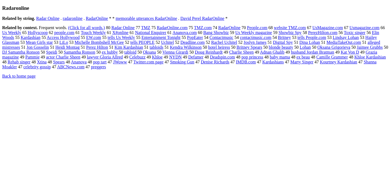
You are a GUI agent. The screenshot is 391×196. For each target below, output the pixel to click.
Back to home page (19, 76)
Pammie (32, 57)
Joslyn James (255, 42)
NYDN (175, 57)
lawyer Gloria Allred (105, 57)
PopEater (195, 37)
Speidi (51, 52)
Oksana (149, 52)
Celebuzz (137, 57)
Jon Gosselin (38, 47)
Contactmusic (221, 37)
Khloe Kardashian (370, 57)
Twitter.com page (148, 62)
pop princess (252, 57)
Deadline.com (192, 42)
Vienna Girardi (175, 52)
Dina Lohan (309, 42)
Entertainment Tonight (161, 37)
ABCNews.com (70, 67)
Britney (284, 37)
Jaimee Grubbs (370, 47)
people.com (64, 32)
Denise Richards (215, 62)
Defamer (195, 57)
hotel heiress (219, 47)
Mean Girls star (39, 42)
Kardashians (273, 62)
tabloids (156, 47)
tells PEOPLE (142, 42)
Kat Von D (350, 52)
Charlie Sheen (241, 52)
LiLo (63, 42)
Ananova (79, 62)
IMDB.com (246, 62)
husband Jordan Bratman (312, 52)
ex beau (303, 57)
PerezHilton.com (323, 32)
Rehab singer (19, 62)
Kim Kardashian (129, 47)
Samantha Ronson (79, 52)
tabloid (130, 52)
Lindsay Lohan (346, 37)
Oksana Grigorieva (333, 47)
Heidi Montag (67, 47)
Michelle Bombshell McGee (99, 42)
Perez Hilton (97, 47)
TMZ (145, 27)
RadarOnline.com (172, 27)
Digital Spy (283, 42)
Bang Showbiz (216, 32)
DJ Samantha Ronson (21, 52)
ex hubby (110, 52)
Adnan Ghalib (272, 52)
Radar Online (47, 18)
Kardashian (30, 37)
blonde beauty (281, 47)
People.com (257, 27)
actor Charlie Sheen (63, 57)
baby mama (280, 57)
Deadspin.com (222, 57)
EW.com (93, 37)
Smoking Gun (182, 62)
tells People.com (311, 37)
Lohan (305, 47)
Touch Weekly (93, 32)
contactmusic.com (255, 37)
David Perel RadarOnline (202, 18)
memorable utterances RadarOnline (146, 18)
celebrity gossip (37, 67)
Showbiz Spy (290, 32)
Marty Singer (301, 62)
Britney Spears (249, 47)
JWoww (120, 62)
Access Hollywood (63, 37)
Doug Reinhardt (209, 52)
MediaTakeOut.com (344, 42)
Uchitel (167, 42)
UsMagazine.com (328, 27)
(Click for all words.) (86, 27)
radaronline (73, 18)
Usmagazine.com (364, 27)
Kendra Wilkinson (186, 47)
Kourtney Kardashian (338, 62)
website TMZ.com (290, 27)
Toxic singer (354, 32)
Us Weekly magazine (253, 32)
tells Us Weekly (121, 37)
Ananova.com (184, 32)
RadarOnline (97, 18)
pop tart (99, 62)
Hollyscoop (38, 32)
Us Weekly (11, 32)
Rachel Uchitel (224, 42)
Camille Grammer (332, 57)
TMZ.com (203, 27)
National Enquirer (150, 32)
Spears (59, 62)
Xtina (42, 62)
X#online (120, 32)
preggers (98, 67)
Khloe (157, 57)
